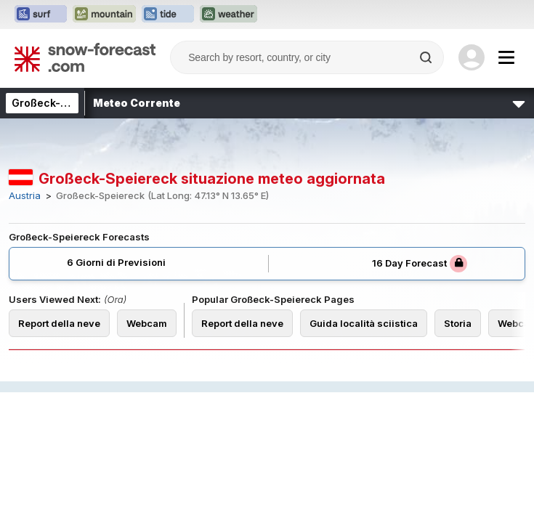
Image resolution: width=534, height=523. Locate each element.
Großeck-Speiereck (62, 103)
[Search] (427, 57)
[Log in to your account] (471, 57)
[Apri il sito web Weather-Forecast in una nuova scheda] (228, 14)
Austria (25, 195)
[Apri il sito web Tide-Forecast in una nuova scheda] (168, 14)
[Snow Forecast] (85, 57)
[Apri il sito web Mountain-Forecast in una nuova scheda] (104, 14)
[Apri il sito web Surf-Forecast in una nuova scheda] (41, 14)
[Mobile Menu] (506, 57)
